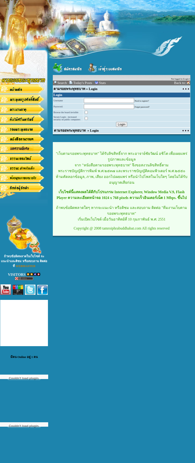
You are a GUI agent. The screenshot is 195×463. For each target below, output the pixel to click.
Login (186, 79)
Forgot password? (142, 107)
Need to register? (142, 101)
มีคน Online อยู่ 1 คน (24, 357)
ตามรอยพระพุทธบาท (69, 89)
